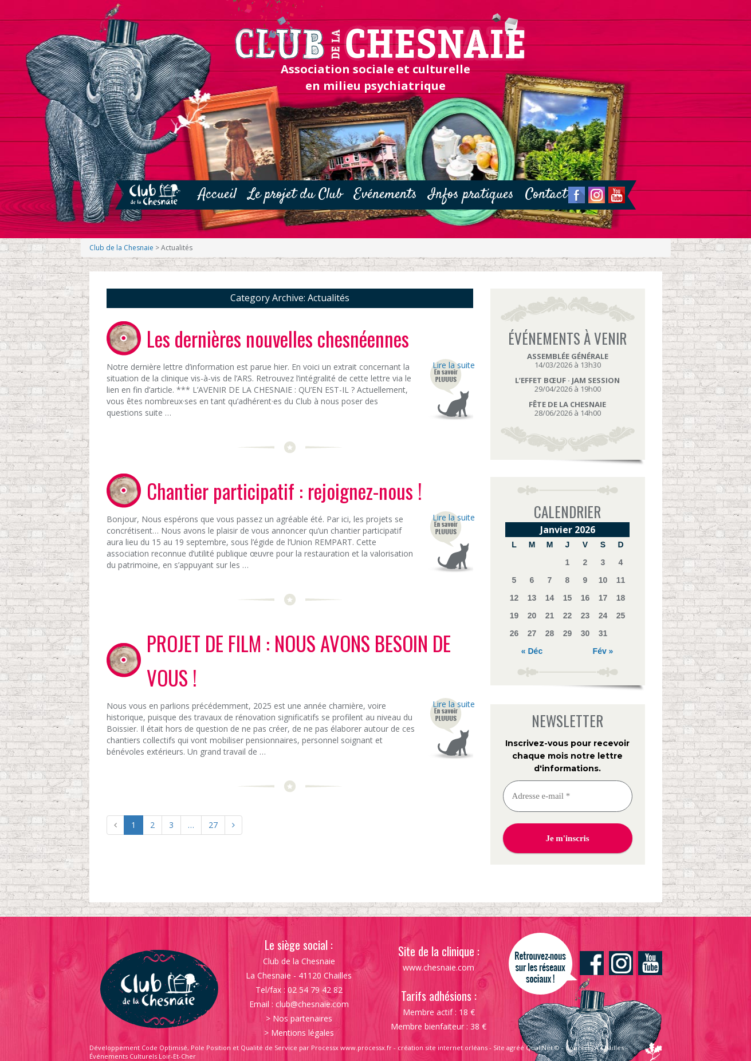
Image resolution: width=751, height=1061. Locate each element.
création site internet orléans (442, 1047)
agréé (515, 1047)
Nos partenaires (302, 1018)
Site (499, 1047)
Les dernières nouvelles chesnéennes (278, 338)
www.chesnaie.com (438, 967)
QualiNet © (543, 1047)
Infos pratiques (471, 194)
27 (213, 824)
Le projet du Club (295, 194)
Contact (546, 194)
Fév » (603, 651)
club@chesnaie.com (312, 1004)
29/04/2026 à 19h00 (567, 384)
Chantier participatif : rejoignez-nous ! (284, 491)
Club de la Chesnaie (121, 248)
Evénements (385, 194)
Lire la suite (452, 365)
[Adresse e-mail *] (567, 796)
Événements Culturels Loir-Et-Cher (142, 1056)
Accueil (217, 194)
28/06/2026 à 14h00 (567, 408)
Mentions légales (302, 1032)
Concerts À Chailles (594, 1047)
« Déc (531, 651)
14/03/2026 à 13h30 (567, 360)
